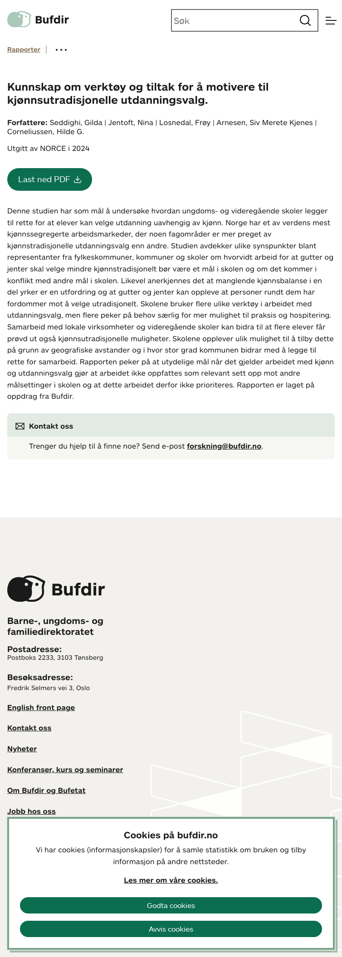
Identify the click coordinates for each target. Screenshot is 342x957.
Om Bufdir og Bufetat (46, 790)
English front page (41, 707)
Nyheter (22, 748)
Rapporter (23, 49)
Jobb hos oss (31, 811)
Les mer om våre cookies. (171, 879)
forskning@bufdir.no (224, 445)
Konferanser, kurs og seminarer (65, 769)
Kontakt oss (29, 727)
